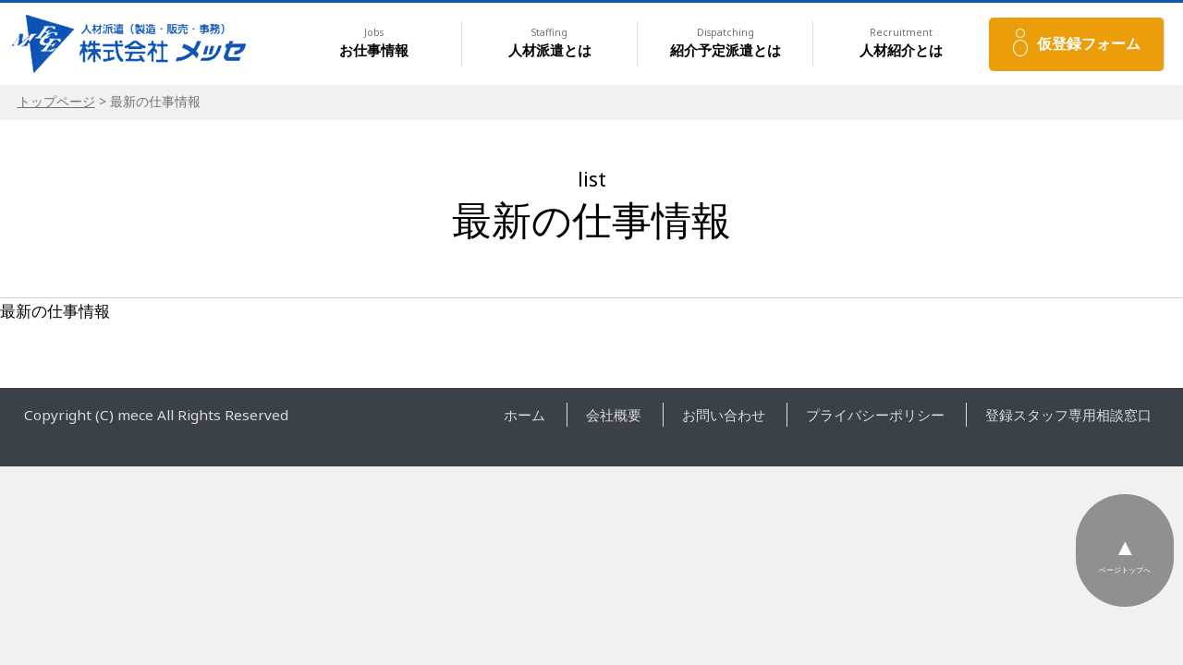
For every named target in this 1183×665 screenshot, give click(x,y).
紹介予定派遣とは (725, 43)
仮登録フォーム (1088, 43)
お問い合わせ (723, 414)
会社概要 (613, 414)
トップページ (56, 101)
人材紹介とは (901, 43)
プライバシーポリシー (875, 414)
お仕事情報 (374, 43)
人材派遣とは (550, 43)
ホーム (524, 414)
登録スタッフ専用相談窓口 (1068, 414)
